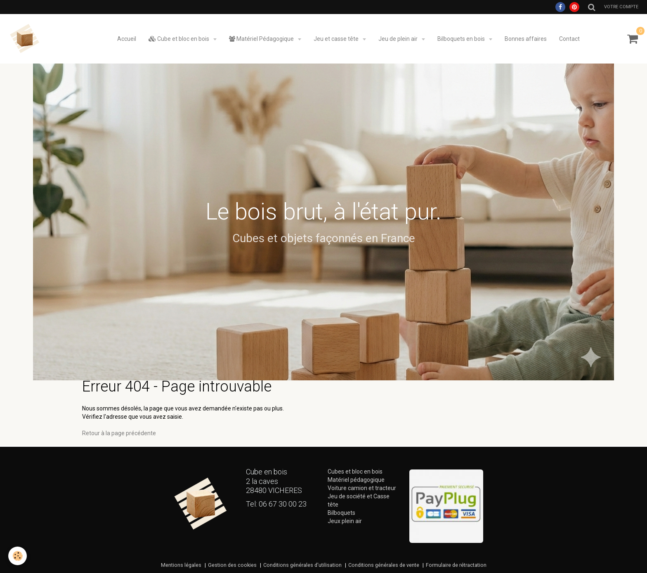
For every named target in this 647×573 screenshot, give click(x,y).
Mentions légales (181, 565)
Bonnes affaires (526, 38)
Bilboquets (341, 512)
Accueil (126, 38)
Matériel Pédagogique (262, 38)
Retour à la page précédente (119, 433)
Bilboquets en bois (461, 38)
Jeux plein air (345, 521)
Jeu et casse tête (337, 38)
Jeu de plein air (398, 38)
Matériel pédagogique (356, 479)
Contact (569, 38)
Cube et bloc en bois (179, 38)
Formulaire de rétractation (456, 565)
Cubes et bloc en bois (355, 471)
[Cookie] (17, 556)
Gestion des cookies (232, 565)
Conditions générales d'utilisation (302, 565)
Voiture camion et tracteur (362, 488)
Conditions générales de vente (383, 565)
